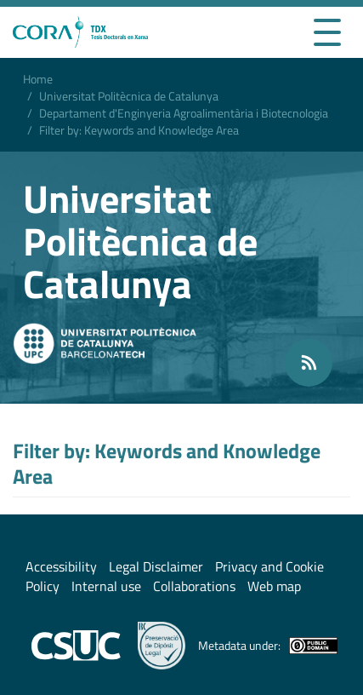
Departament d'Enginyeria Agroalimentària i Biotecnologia (183, 113)
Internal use (106, 586)
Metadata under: (267, 645)
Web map (274, 586)
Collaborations (194, 586)
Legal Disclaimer (156, 566)
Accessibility (61, 566)
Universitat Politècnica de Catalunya (128, 96)
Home (38, 79)
